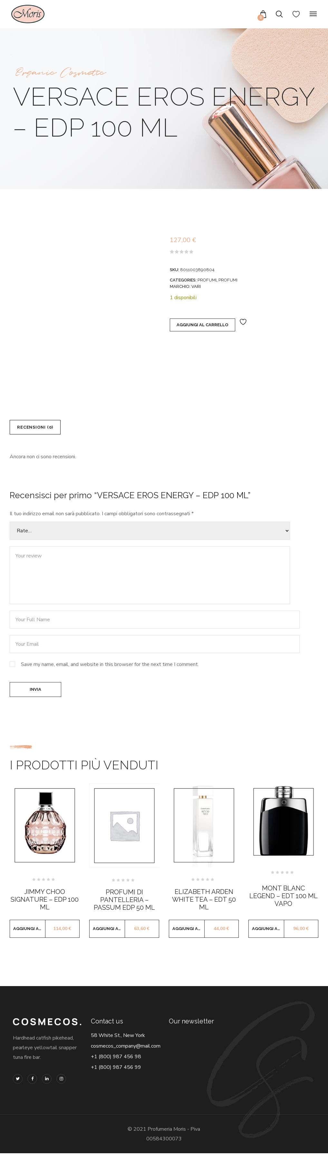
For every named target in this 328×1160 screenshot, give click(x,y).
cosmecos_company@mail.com (125, 1052)
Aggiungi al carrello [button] (29, 935)
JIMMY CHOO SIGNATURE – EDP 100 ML (45, 906)
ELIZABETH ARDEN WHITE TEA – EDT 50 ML (204, 906)
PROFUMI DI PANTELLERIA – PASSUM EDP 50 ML (124, 906)
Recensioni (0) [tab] (40, 428)
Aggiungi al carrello (202, 324)
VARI (196, 286)
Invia (35, 694)
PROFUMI (207, 280)
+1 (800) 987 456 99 (116, 1073)
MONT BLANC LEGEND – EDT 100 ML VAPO (283, 902)
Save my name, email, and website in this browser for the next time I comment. (110, 667)
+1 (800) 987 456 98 (116, 1063)
